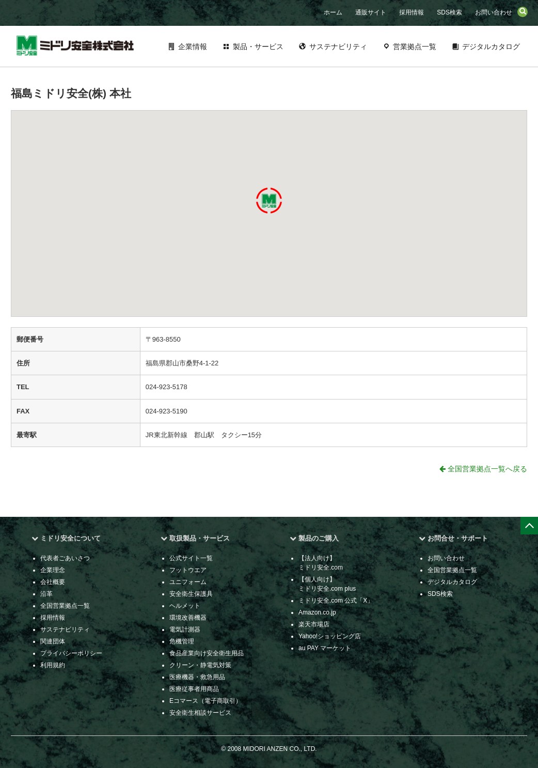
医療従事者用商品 (194, 689)
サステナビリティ (338, 46)
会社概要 (52, 582)
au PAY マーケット (324, 648)
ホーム (333, 12)
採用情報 (411, 12)
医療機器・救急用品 (197, 677)
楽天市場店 (313, 624)
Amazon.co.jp (317, 612)
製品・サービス (258, 46)
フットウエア (188, 570)
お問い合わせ (493, 12)
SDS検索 (449, 12)
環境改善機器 (188, 617)
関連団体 (52, 641)
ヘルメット (184, 605)
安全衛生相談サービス (200, 712)
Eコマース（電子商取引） (205, 700)
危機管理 (181, 641)
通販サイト (370, 12)
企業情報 (192, 46)
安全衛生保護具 (191, 593)
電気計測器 (184, 629)
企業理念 (52, 570)
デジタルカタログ (491, 46)
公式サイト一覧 (191, 558)
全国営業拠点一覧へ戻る (483, 469)
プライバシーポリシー (71, 653)
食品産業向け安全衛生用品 (206, 653)
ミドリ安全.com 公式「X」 (335, 600)
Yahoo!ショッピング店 (329, 636)
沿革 (46, 593)
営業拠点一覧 (414, 46)
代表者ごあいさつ (65, 558)
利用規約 (52, 665)
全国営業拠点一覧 (65, 605)
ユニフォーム (188, 582)
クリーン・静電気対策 (200, 665)
